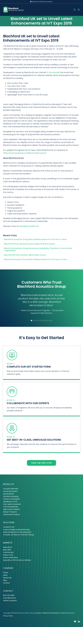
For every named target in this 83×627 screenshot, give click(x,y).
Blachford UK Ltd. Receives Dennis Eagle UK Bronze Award (29, 244)
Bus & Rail (7, 550)
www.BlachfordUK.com (29, 226)
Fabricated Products (11, 514)
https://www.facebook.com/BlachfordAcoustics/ (24, 153)
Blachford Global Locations (41, 2)
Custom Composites (11, 499)
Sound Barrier (8, 494)
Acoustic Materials (10, 488)
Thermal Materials (10, 507)
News (5, 575)
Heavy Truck (8, 555)
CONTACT (8, 591)
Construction (8, 552)
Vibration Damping (10, 496)
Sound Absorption (10, 491)
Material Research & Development (17, 532)
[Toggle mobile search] (75, 10)
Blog (5, 580)
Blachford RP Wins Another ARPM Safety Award (25, 255)
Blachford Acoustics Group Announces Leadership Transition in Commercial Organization (38, 249)
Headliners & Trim (10, 501)
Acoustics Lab (8, 527)
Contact (6, 583)
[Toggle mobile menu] (79, 10)
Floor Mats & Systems (12, 504)
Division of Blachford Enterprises (47, 613)
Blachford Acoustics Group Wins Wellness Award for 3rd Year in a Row (35, 239)
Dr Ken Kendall (53, 72)
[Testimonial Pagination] (31, 320)
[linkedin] (79, 621)
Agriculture (7, 547)
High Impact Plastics (11, 509)
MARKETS (7, 542)
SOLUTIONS (8, 522)
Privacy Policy (8, 616)
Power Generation (10, 557)
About (5, 572)
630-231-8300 (8, 595)
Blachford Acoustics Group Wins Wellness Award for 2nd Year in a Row (35, 259)
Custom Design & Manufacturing (16, 529)
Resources (7, 578)
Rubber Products (10, 512)
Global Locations (10, 600)
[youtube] (75, 621)
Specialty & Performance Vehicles (17, 560)
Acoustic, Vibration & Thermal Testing (18, 535)
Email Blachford (9, 598)
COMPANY (8, 568)
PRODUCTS (8, 484)
